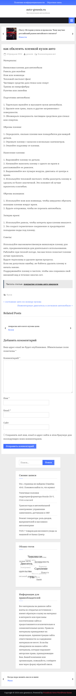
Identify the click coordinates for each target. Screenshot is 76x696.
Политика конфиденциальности (29, 2)
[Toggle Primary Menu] (72, 20)
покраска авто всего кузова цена (23, 326)
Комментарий (11, 358)
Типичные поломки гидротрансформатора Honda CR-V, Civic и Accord (36, 496)
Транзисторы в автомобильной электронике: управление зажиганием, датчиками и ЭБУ (34, 509)
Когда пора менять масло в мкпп (24, 677)
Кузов (9, 295)
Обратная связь (54, 2)
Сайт (6, 422)
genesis (29, 54)
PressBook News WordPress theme (57, 692)
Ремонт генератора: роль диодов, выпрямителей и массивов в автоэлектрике (35, 522)
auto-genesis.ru (36, 9)
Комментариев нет (47, 54)
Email (7, 410)
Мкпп (11, 680)
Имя (6, 398)
